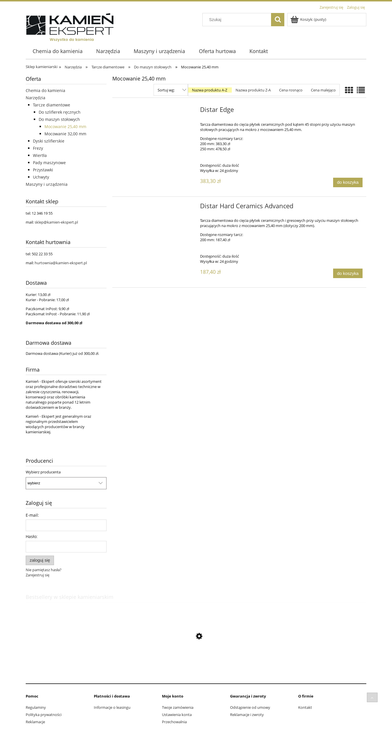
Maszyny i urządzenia (47, 184)
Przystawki (43, 170)
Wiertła (40, 155)
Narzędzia (35, 97)
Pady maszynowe (49, 162)
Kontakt (305, 707)
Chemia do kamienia (45, 90)
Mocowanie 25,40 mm (65, 126)
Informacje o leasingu (112, 707)
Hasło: (32, 536)
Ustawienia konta (177, 714)
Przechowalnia (174, 721)
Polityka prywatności (43, 714)
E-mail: (32, 515)
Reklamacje (35, 721)
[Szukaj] (277, 19)
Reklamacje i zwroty (247, 714)
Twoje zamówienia (177, 707)
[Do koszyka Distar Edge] (348, 182)
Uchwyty (41, 177)
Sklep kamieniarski (41, 66)
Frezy (38, 148)
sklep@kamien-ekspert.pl (56, 222)
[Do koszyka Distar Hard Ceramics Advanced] (348, 273)
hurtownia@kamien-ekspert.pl (61, 262)
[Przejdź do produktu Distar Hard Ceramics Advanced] (155, 207)
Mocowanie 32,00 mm (65, 133)
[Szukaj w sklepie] (238, 19)
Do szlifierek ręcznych (60, 112)
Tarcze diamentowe (51, 105)
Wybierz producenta (43, 472)
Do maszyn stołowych (59, 119)
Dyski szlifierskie (48, 141)
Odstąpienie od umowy (250, 707)
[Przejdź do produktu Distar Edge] (155, 111)
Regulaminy (36, 707)
